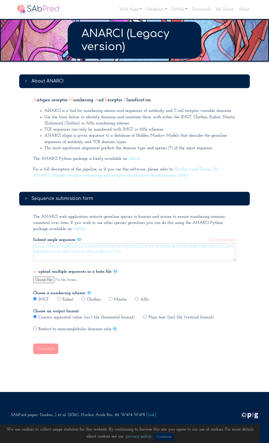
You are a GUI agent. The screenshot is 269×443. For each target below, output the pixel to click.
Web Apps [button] (129, 9)
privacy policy (138, 436)
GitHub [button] (178, 9)
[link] (151, 415)
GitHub (79, 229)
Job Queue (225, 9)
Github (134, 159)
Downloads (201, 9)
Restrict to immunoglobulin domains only (72, 328)
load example (223, 239)
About (244, 9)
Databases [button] (155, 9)
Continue (164, 437)
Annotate (46, 349)
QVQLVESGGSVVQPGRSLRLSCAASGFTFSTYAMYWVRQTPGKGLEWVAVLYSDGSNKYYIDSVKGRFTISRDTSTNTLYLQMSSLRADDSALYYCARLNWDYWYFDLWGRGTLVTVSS (134, 252)
